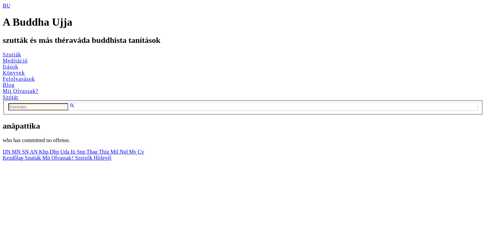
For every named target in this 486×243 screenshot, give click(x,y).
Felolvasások (19, 79)
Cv (141, 152)
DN (7, 152)
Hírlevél (102, 158)
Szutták (12, 54)
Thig (104, 152)
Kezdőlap (14, 158)
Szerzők (84, 158)
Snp (82, 152)
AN (34, 152)
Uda (65, 152)
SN (26, 152)
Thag (92, 152)
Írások (10, 67)
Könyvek (14, 73)
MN (17, 152)
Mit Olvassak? (20, 91)
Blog (9, 85)
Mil (114, 152)
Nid (124, 152)
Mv (133, 152)
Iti (74, 152)
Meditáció (15, 60)
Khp (44, 152)
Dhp (55, 152)
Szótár (11, 97)
